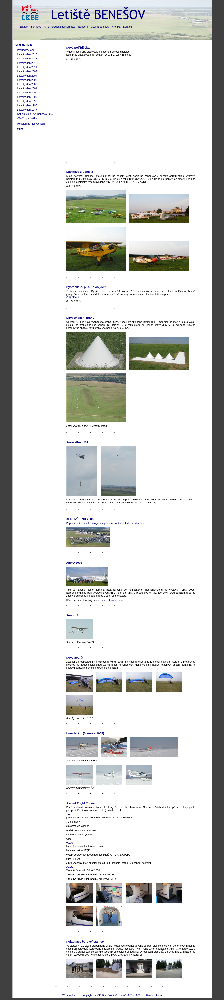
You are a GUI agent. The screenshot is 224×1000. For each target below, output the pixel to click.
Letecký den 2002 (27, 84)
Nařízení (83, 26)
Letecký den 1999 (27, 96)
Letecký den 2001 (27, 88)
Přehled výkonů (25, 49)
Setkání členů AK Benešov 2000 (35, 113)
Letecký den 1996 (27, 105)
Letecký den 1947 (27, 109)
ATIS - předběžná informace (59, 26)
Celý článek (72, 297)
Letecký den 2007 (27, 71)
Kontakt (127, 26)
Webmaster (68, 995)
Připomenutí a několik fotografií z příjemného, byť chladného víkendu (105, 523)
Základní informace (30, 26)
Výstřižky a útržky (27, 118)
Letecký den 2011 (27, 67)
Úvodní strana (154, 995)
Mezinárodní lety (99, 26)
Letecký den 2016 (27, 54)
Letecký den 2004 (27, 75)
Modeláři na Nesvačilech (31, 123)
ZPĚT (20, 129)
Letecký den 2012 (27, 62)
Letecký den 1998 (27, 101)
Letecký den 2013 (27, 58)
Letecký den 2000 (27, 92)
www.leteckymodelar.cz (111, 600)
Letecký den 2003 (27, 79)
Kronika (116, 26)
